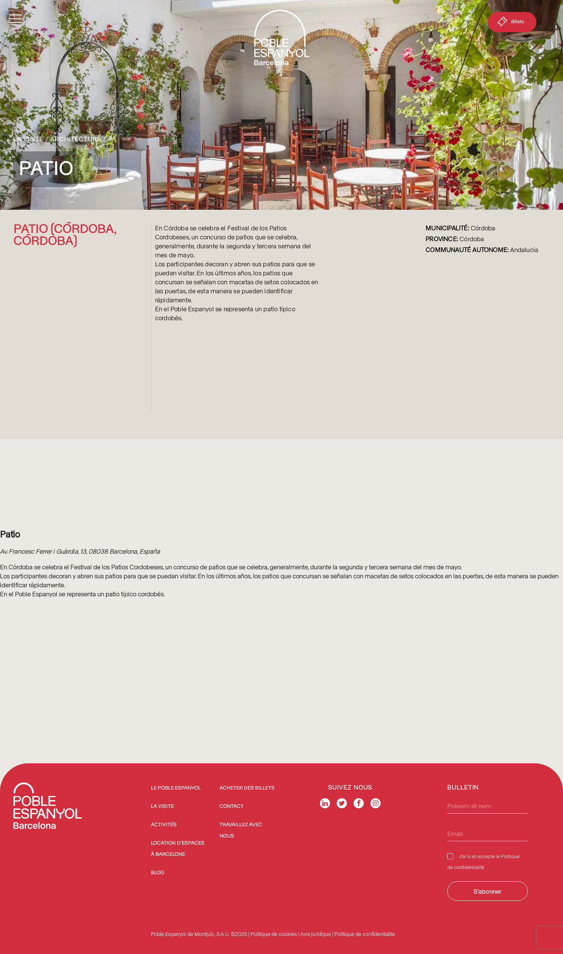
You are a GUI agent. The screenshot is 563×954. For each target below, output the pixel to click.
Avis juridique (315, 934)
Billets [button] (510, 22)
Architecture (75, 138)
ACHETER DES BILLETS (247, 788)
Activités (164, 824)
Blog (157, 872)
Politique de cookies (274, 934)
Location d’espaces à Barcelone (178, 849)
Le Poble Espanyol (176, 788)
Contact (231, 806)
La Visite (28, 138)
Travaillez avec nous (241, 830)
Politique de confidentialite (365, 934)
